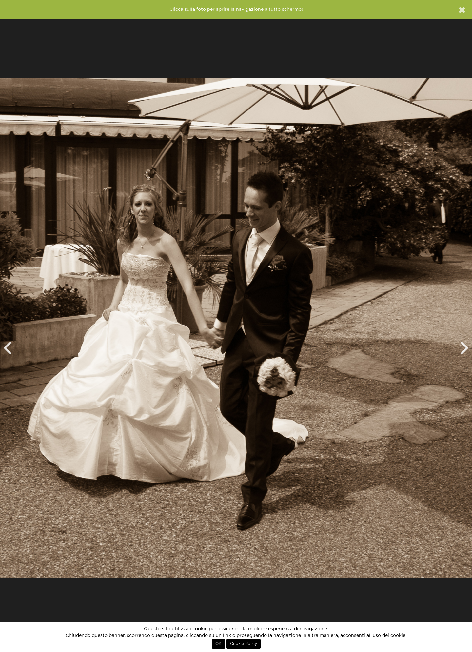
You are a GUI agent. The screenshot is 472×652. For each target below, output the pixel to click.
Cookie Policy (243, 644)
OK (218, 644)
